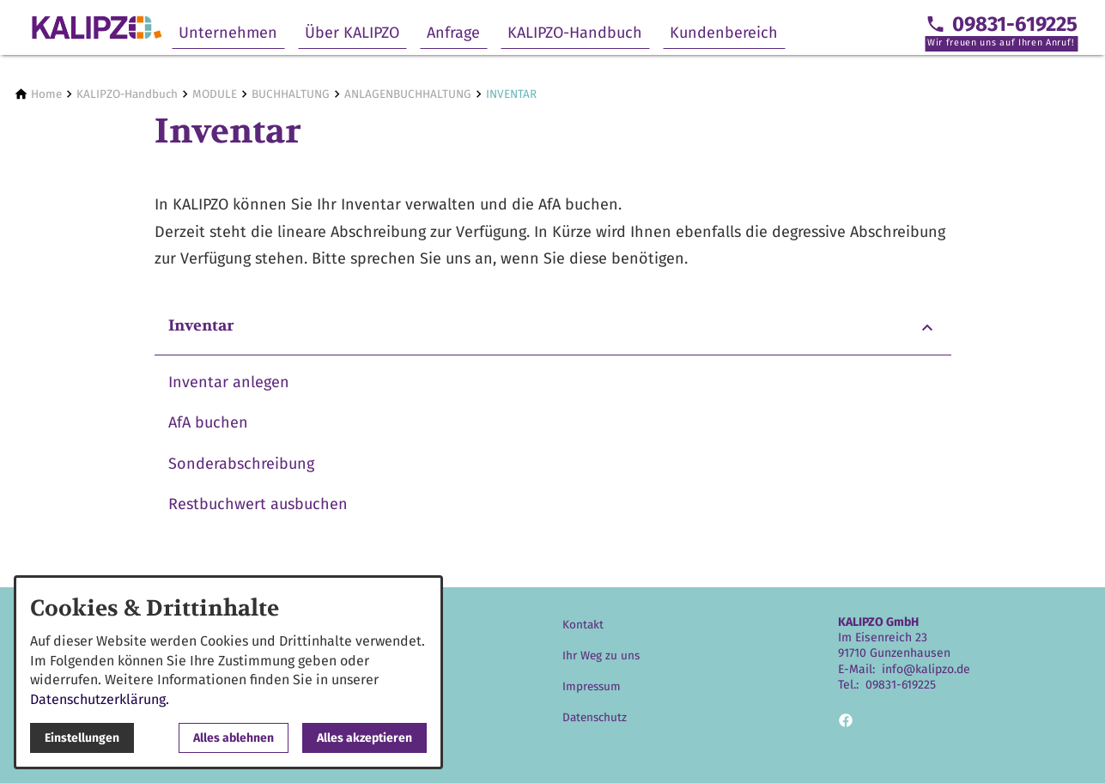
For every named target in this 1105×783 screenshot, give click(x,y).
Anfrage (453, 32)
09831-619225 (900, 684)
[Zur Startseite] (96, 27)
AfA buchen (208, 422)
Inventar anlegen (228, 382)
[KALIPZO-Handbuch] (127, 94)
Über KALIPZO (352, 32)
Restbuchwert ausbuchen (258, 504)
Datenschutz (594, 717)
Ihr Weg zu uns (601, 655)
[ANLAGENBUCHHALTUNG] (407, 94)
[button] (553, 327)
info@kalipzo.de (926, 669)
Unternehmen (228, 32)
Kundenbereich (724, 32)
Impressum (591, 686)
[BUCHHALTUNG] (291, 94)
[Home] (46, 94)
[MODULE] (214, 94)
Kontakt (583, 624)
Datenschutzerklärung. (99, 699)
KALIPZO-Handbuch (574, 32)
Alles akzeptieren (364, 738)
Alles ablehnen (233, 738)
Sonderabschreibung (241, 463)
